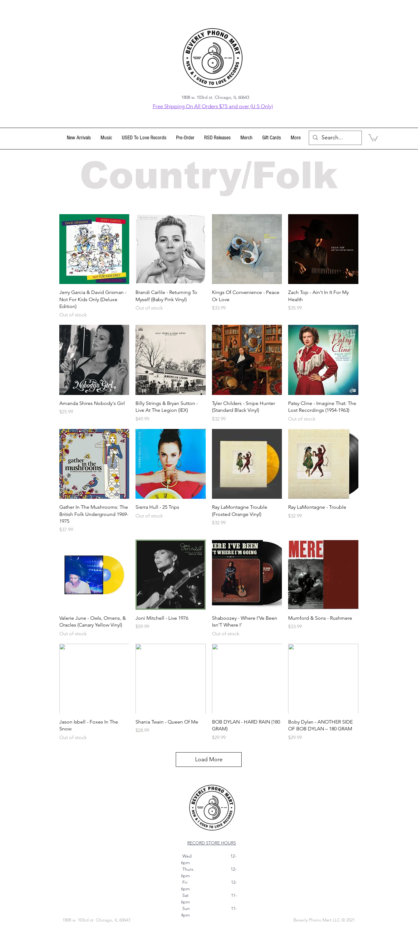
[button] (106, 137)
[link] (373, 137)
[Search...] (335, 138)
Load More (209, 759)
